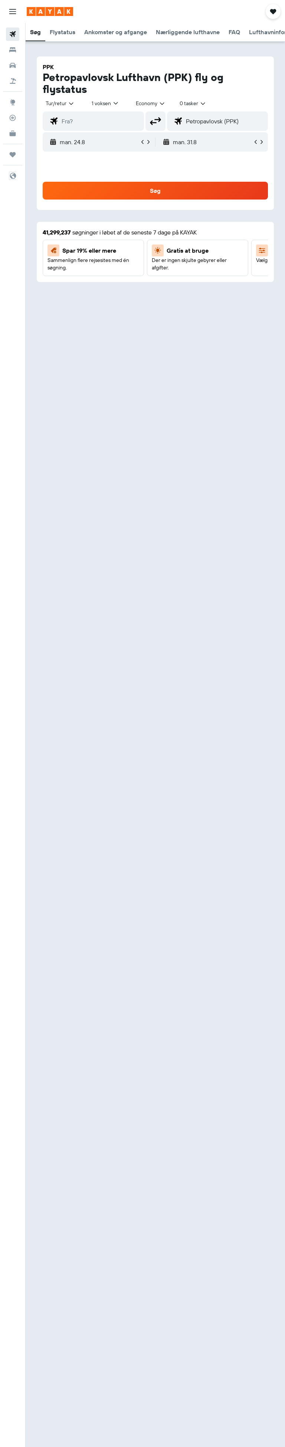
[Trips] (12, 154)
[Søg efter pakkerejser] (12, 81)
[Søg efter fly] (12, 34)
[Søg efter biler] (12, 65)
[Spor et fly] (12, 117)
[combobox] (150, 103)
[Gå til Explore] (12, 102)
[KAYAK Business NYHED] (12, 133)
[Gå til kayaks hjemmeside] (50, 11)
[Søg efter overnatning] (12, 49)
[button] (12, 11)
